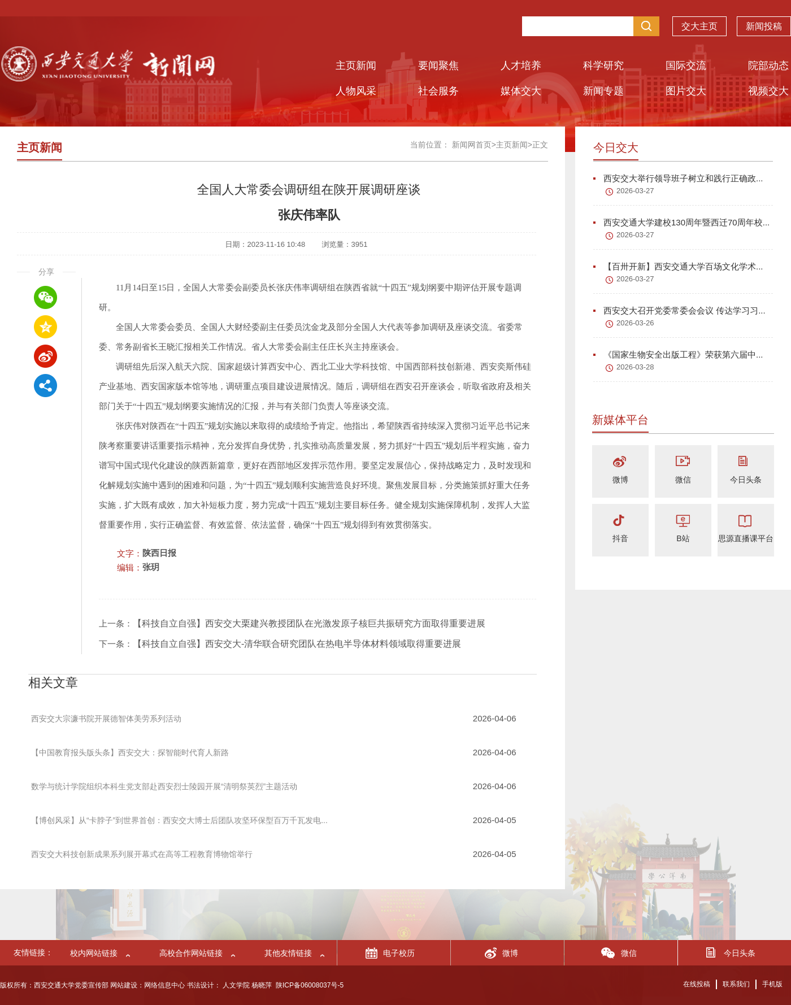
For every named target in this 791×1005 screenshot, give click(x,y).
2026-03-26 (635, 323)
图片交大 (686, 91)
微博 (620, 479)
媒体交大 (521, 91)
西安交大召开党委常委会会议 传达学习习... (679, 310)
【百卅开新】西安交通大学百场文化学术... (678, 266)
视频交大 (768, 91)
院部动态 (768, 65)
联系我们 (736, 984)
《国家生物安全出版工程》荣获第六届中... (678, 354)
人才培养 (521, 65)
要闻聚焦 (438, 65)
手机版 (772, 984)
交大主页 (699, 20)
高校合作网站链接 (191, 953)
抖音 (620, 538)
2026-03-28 (635, 367)
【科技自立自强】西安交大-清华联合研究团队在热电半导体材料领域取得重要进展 (297, 644)
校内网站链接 (94, 953)
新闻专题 (603, 91)
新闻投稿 (764, 20)
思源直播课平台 (745, 538)
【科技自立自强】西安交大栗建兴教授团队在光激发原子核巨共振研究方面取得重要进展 (309, 623)
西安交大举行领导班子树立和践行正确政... (678, 178)
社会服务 (438, 91)
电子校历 (399, 953)
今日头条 (746, 479)
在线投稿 (696, 984)
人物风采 (356, 91)
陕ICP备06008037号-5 (310, 985)
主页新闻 (356, 65)
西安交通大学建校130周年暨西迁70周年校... (681, 222)
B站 (682, 538)
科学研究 (603, 65)
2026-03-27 (635, 190)
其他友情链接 (288, 953)
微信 (683, 479)
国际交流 (686, 65)
